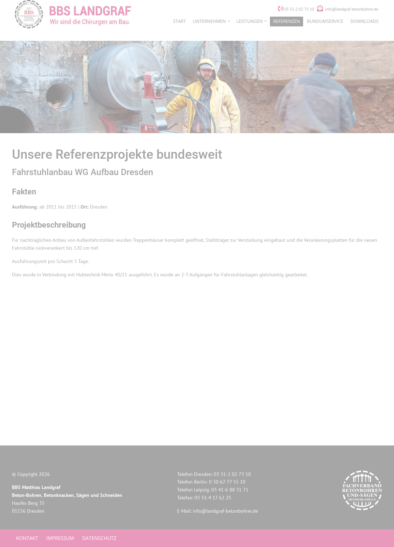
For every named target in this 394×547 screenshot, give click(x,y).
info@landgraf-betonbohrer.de (351, 20)
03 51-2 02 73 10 (296, 20)
